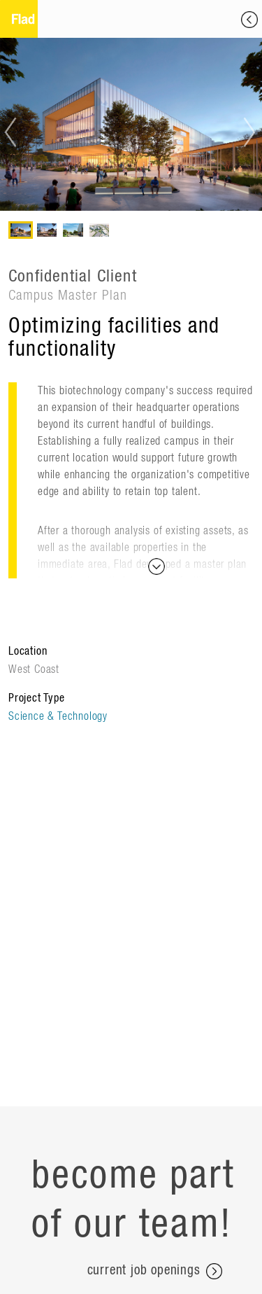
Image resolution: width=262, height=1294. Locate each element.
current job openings (154, 1271)
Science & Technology (58, 716)
